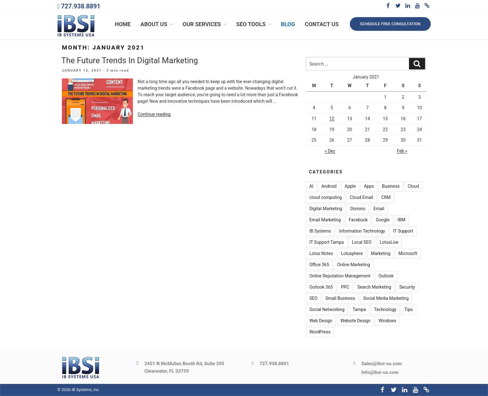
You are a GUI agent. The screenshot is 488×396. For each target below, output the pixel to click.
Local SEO (362, 242)
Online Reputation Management (339, 276)
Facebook (358, 220)
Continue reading (154, 114)
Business (391, 186)
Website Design (355, 320)
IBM (402, 220)
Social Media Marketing (386, 298)
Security (407, 287)
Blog (288, 24)
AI (311, 186)
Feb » (402, 150)
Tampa (359, 309)
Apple (350, 186)
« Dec (330, 150)
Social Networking (327, 309)
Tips (408, 309)
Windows (387, 320)
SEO (313, 298)
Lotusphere (352, 253)
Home (123, 24)
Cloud (413, 186)
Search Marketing (374, 287)
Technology (385, 309)
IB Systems (320, 231)
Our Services (205, 24)
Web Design (320, 320)
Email (378, 208)
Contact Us (322, 24)
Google (382, 220)
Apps (369, 186)
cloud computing (325, 197)
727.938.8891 (80, 6)
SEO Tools (254, 24)
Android (329, 186)
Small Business (340, 298)
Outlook (385, 276)
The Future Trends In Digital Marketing (129, 60)
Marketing (381, 253)
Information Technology (362, 231)
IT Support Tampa (326, 242)
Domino (357, 208)
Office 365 (319, 264)
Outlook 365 (321, 287)
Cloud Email (361, 197)
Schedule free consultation (390, 23)
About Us (157, 24)
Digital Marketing (325, 208)
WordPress (320, 332)
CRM (386, 197)
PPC (345, 287)
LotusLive (389, 242)
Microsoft (407, 253)
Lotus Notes (321, 253)
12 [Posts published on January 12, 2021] (331, 118)
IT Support (403, 231)
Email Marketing (325, 220)
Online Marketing (353, 264)
